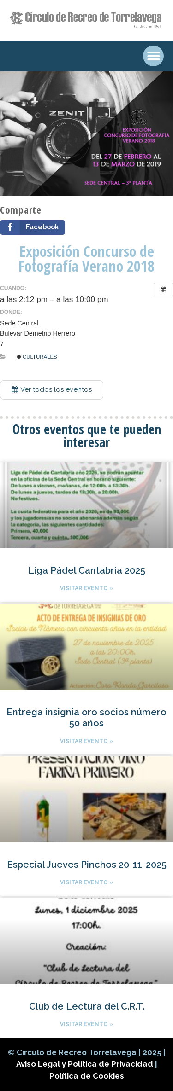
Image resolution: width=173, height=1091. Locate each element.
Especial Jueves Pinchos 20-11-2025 (87, 864)
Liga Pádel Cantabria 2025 (86, 570)
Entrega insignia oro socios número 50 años (86, 718)
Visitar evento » (86, 588)
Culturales (37, 357)
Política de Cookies (86, 1075)
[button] (51, 390)
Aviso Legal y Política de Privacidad (85, 1063)
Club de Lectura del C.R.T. (86, 1006)
